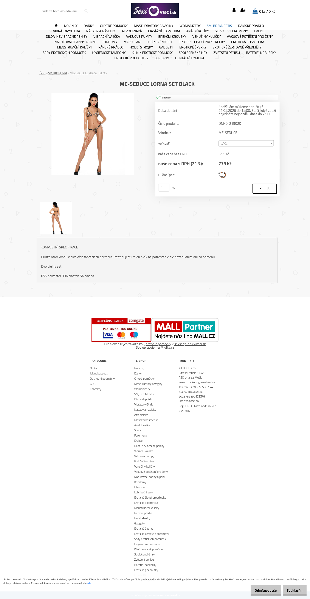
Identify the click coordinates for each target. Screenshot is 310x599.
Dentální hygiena (189, 58)
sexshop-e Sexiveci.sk (190, 344)
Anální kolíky (197, 31)
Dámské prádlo (251, 25)
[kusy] (163, 188)
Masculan (132, 42)
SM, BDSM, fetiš (219, 25)
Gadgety (166, 47)
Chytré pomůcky (114, 25)
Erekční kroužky (172, 36)
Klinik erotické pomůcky (152, 52)
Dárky (89, 25)
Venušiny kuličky (206, 36)
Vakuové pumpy (139, 36)
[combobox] (246, 143)
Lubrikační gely (159, 42)
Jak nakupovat (98, 373)
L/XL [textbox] (224, 144)
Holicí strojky (141, 47)
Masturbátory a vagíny (153, 25)
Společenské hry (193, 52)
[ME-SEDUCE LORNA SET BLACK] (92, 94)
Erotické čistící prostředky (202, 42)
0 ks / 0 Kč (267, 11)
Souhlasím (293, 590)
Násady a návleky (101, 31)
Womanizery (190, 25)
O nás (93, 368)
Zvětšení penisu (227, 52)
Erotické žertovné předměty (237, 47)
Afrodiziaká (132, 31)
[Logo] (155, 11)
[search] (86, 11)
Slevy (219, 31)
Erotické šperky (192, 47)
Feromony (239, 31)
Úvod (42, 73)
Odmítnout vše (262, 590)
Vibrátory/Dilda (66, 31)
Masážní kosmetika (164, 31)
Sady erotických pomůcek (64, 52)
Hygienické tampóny (109, 52)
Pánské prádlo (110, 47)
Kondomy (110, 42)
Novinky (71, 25)
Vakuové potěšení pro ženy (250, 36)
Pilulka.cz (167, 347)
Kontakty (95, 389)
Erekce (260, 31)
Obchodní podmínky (102, 378)
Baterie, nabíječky (261, 52)
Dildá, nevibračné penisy (66, 36)
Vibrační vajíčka (106, 36)
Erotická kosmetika (247, 42)
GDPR (93, 384)
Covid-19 (162, 58)
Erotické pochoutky (131, 58)
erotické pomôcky (158, 344)
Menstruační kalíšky (74, 47)
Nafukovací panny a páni (75, 42)
